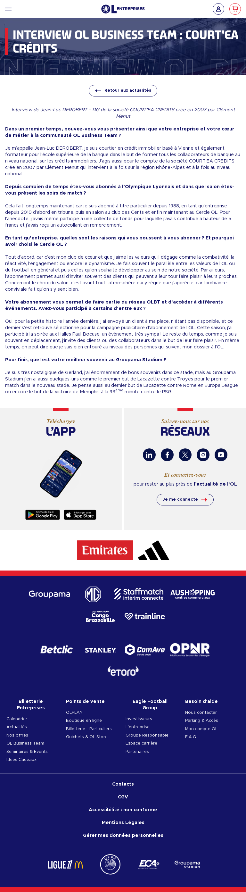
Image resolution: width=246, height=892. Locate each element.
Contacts (123, 784)
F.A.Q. (191, 737)
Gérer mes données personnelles (123, 835)
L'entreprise (138, 727)
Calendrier (16, 719)
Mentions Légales (123, 822)
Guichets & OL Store (87, 737)
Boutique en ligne (84, 721)
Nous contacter (201, 713)
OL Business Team (25, 743)
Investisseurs (139, 719)
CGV (123, 797)
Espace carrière (141, 743)
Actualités (16, 727)
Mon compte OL (201, 729)
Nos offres (17, 735)
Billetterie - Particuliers (89, 729)
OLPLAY (74, 713)
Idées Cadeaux (21, 760)
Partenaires (137, 752)
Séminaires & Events (27, 752)
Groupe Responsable (147, 735)
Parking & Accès (201, 721)
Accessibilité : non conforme (123, 809)
